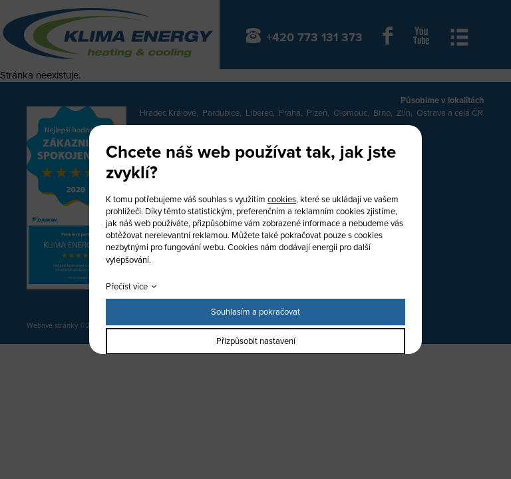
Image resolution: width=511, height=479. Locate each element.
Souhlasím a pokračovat (255, 312)
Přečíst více (127, 286)
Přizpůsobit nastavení (255, 341)
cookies (281, 199)
